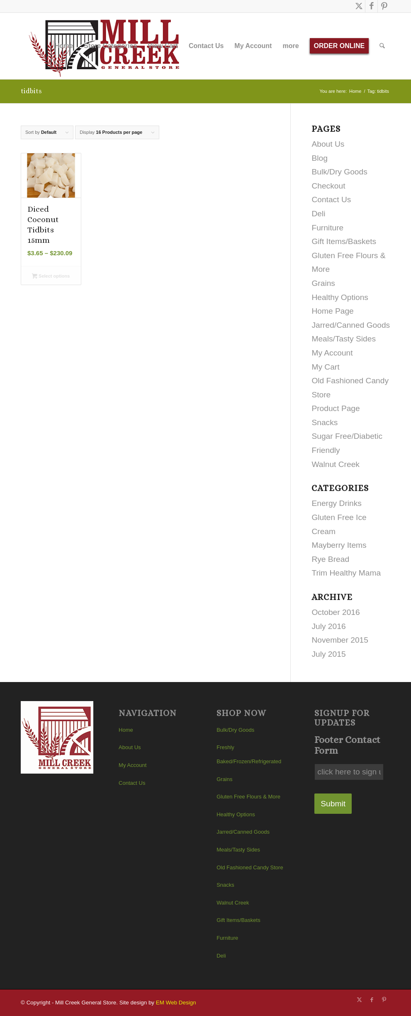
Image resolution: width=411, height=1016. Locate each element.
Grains (323, 283)
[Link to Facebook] (371, 6)
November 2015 (339, 640)
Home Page (332, 311)
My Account (332, 352)
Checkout (328, 185)
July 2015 (328, 654)
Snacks (324, 422)
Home (126, 730)
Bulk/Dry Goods (339, 171)
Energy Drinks (336, 503)
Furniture (327, 227)
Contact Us (331, 199)
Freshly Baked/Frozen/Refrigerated (248, 754)
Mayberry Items (338, 545)
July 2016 (328, 626)
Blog (319, 158)
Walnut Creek (335, 464)
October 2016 (335, 612)
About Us (327, 144)
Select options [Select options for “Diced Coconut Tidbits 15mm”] (51, 276)
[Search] (383, 46)
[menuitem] (63, 46)
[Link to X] (359, 6)
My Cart (325, 367)
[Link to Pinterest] (384, 6)
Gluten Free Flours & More (248, 796)
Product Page (335, 408)
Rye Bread (330, 559)
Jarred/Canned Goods (350, 325)
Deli (318, 213)
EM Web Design (176, 1002)
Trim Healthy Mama (346, 572)
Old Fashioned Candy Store (249, 867)
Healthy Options (339, 297)
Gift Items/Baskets (343, 241)
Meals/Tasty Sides (343, 338)
